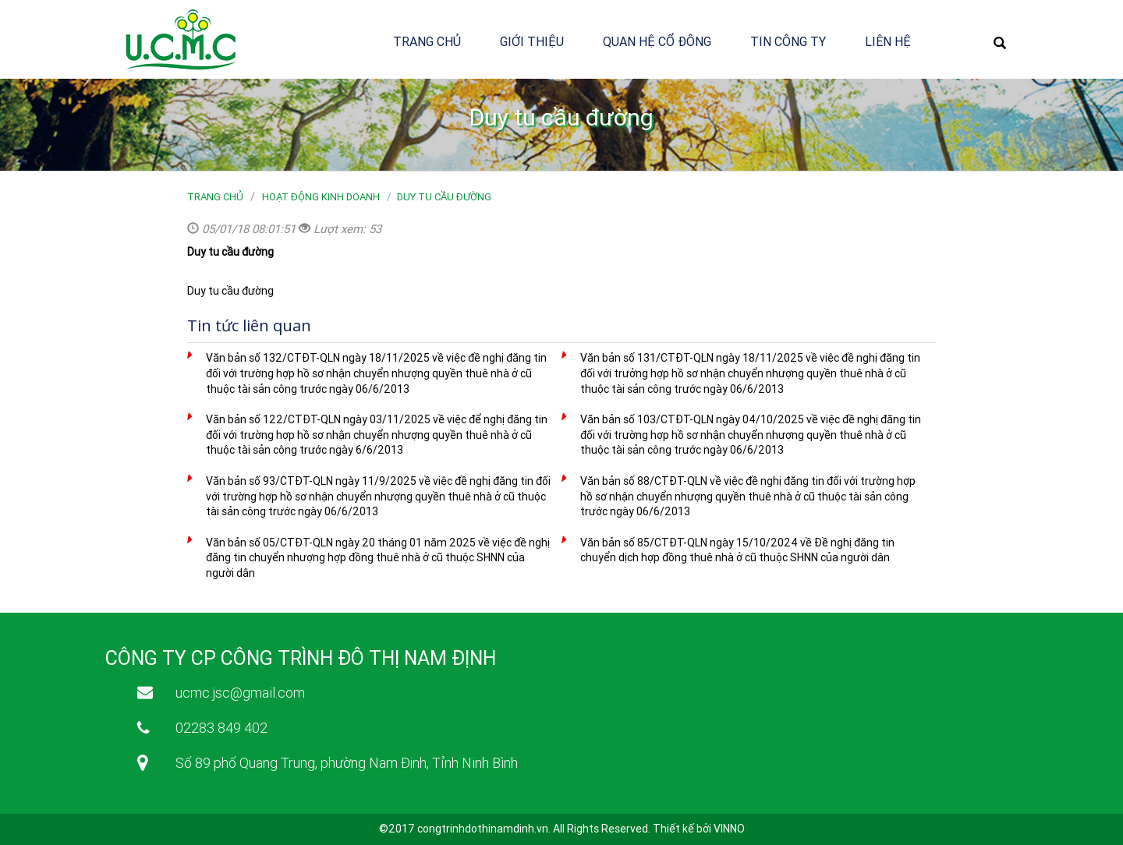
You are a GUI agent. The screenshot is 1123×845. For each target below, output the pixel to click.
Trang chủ (427, 41)
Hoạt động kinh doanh (321, 196)
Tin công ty (788, 41)
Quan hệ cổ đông (657, 41)
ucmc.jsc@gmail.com (240, 693)
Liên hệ (888, 41)
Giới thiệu (532, 41)
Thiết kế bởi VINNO (699, 829)
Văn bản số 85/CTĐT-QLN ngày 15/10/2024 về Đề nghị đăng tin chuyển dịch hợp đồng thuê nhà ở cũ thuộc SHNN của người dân (737, 550)
